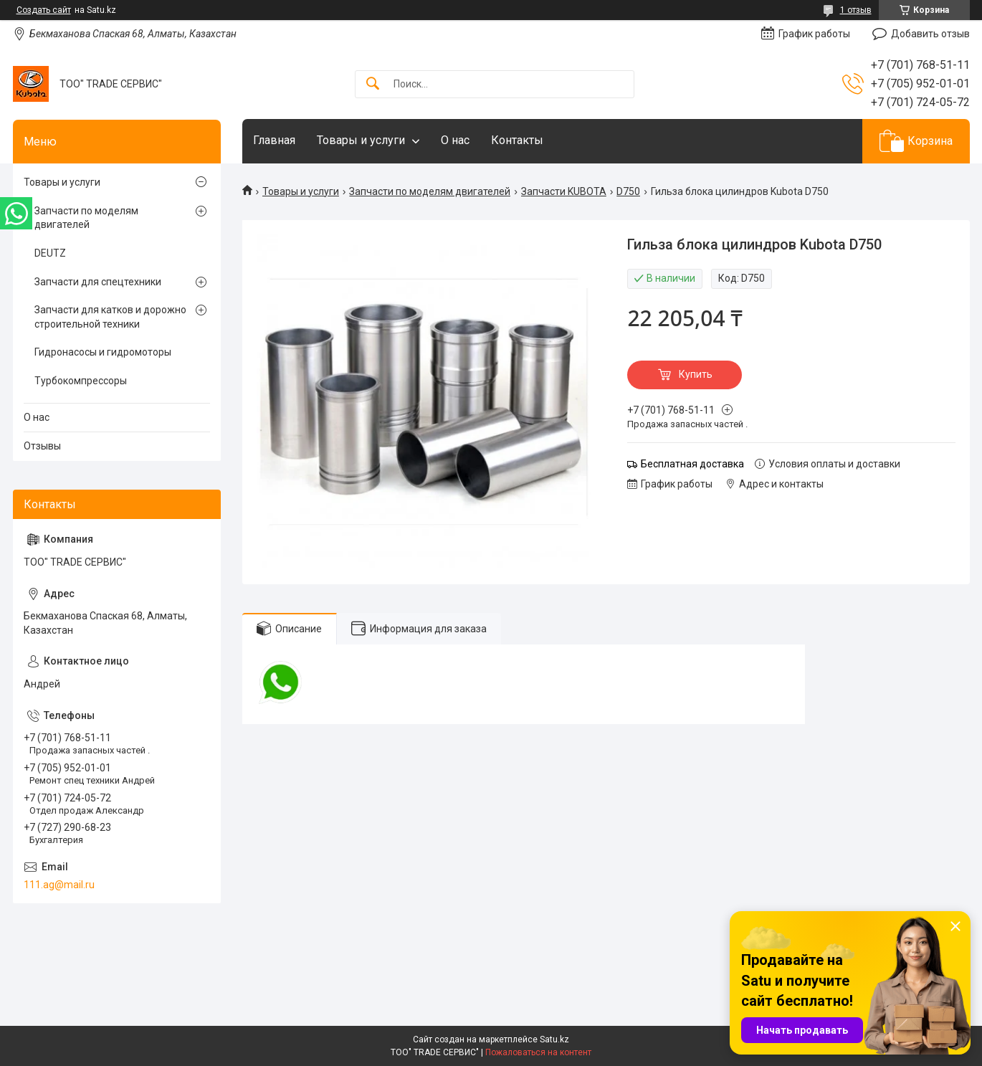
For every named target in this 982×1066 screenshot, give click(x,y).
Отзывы (42, 446)
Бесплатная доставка (692, 464)
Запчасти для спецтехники (97, 281)
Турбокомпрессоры (80, 380)
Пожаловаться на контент (538, 1052)
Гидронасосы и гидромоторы (102, 352)
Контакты (517, 140)
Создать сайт (43, 10)
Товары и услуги (361, 140)
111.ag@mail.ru (59, 884)
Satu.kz (554, 1039)
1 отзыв (856, 10)
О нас (455, 140)
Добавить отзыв (930, 33)
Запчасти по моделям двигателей (429, 191)
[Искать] (373, 84)
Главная (274, 140)
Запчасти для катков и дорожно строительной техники (110, 317)
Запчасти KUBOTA (563, 191)
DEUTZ (50, 253)
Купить (695, 374)
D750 (628, 191)
